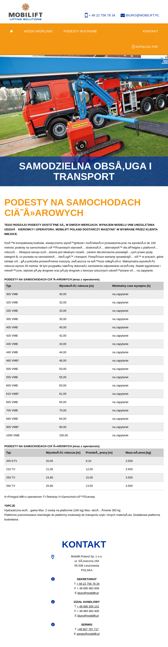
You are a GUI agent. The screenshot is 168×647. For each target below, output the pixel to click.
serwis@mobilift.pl (88, 633)
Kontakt (150, 31)
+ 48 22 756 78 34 (100, 15)
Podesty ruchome (80, 31)
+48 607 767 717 (88, 629)
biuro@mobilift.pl (140, 15)
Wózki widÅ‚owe (38, 31)
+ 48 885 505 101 (88, 606)
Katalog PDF (145, 47)
